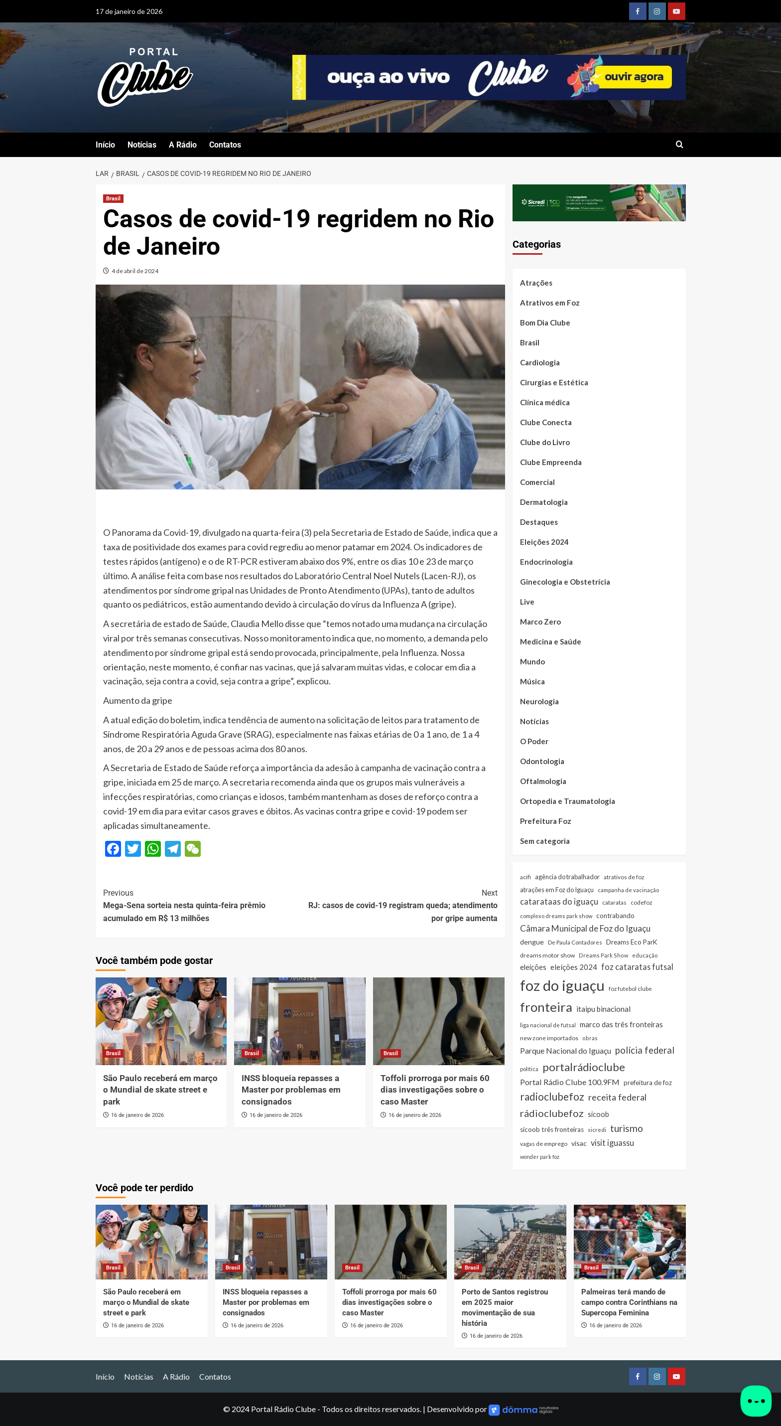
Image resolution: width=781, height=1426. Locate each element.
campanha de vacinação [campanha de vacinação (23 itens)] (628, 890)
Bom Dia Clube (545, 322)
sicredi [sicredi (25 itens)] (597, 1129)
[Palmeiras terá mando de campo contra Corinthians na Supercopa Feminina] (630, 1242)
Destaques (539, 521)
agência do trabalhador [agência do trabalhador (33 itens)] (567, 877)
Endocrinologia (546, 561)
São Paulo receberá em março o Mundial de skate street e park (160, 1090)
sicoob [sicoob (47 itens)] (598, 1114)
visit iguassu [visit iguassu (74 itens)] (612, 1142)
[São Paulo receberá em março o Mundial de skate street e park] (161, 1021)
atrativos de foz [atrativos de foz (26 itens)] (624, 877)
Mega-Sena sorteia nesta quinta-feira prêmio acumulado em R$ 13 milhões (201, 905)
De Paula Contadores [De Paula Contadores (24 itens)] (575, 942)
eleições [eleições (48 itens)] (533, 967)
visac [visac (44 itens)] (579, 1143)
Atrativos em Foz (550, 302)
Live (527, 601)
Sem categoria (545, 840)
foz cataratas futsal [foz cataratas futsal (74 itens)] (637, 966)
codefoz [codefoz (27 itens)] (641, 902)
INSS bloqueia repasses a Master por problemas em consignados (291, 1090)
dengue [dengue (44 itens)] (532, 942)
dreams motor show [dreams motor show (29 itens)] (547, 955)
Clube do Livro (545, 442)
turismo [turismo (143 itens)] (626, 1128)
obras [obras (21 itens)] (590, 1038)
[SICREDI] (599, 201)
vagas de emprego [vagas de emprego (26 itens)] (543, 1143)
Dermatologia (544, 501)
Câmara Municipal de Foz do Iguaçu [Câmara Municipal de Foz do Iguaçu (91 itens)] (585, 928)
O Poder (534, 741)
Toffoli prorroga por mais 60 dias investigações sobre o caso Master (435, 1090)
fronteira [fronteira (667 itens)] (546, 1007)
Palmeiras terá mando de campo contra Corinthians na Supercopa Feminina (629, 1302)
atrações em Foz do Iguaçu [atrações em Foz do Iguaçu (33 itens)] (557, 890)
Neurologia (539, 701)
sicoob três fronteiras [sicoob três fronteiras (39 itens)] (552, 1129)
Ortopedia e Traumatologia (567, 800)
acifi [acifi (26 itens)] (525, 877)
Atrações (536, 282)
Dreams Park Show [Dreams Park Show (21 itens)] (603, 955)
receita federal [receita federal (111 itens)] (617, 1097)
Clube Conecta (546, 422)
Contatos (225, 145)
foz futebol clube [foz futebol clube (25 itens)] (630, 988)
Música (532, 681)
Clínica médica (545, 402)
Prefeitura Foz (545, 820)
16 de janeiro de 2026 (137, 1115)
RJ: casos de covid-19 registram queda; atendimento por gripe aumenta (399, 905)
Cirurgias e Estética (554, 382)
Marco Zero (540, 621)
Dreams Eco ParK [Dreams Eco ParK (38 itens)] (631, 942)
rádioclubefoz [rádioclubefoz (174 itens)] (552, 1113)
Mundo (532, 661)
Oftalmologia (543, 781)
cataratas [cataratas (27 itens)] (614, 902)
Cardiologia (540, 362)
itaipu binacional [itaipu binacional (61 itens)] (603, 1008)
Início (105, 145)
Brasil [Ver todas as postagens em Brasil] (113, 198)
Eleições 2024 (544, 541)
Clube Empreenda (551, 462)
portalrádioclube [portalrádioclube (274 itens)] (583, 1067)
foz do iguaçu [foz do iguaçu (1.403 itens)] (562, 985)
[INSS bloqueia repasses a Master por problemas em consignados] (300, 1021)
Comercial (537, 481)
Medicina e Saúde (550, 641)
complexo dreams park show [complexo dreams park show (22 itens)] (556, 916)
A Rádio (183, 145)
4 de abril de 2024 (135, 271)
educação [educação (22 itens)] (644, 955)
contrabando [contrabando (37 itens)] (615, 916)
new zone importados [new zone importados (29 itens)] (549, 1038)
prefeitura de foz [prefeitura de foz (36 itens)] (648, 1083)
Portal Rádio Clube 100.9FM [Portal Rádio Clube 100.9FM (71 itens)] (570, 1082)
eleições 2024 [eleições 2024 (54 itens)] (573, 966)
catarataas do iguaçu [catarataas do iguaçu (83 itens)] (559, 901)
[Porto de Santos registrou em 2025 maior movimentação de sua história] (510, 1242)
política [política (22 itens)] (529, 1069)
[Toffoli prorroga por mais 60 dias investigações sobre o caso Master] (439, 1021)
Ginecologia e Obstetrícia (565, 581)
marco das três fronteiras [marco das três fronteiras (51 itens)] (621, 1024)
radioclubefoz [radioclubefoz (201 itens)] (552, 1097)
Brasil (529, 342)
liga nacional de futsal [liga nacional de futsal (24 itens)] (548, 1025)
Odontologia (542, 761)
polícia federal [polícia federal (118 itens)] (644, 1050)
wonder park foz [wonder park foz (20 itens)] (539, 1156)
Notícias (142, 145)
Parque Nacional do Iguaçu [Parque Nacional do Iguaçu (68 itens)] (565, 1050)
